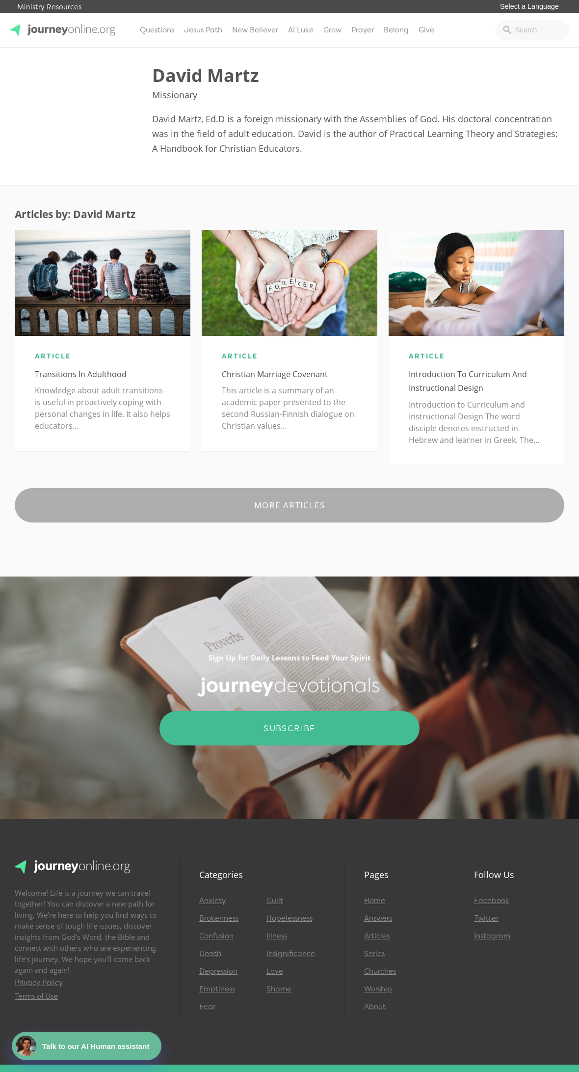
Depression (218, 971)
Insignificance (290, 954)
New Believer (255, 30)
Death (210, 954)
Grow (332, 30)
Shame (278, 989)
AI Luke (301, 30)
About (375, 1007)
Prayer (362, 30)
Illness (276, 936)
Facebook (491, 901)
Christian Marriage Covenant (275, 374)
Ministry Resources (49, 7)
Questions (157, 30)
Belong (396, 30)
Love (274, 971)
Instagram (492, 936)
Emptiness (217, 989)
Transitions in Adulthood (81, 374)
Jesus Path (203, 30)
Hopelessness (289, 918)
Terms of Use (36, 996)
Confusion (216, 936)
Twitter (486, 918)
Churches (380, 971)
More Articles (289, 505)
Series (374, 954)
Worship (378, 989)
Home (374, 901)
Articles (377, 936)
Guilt (274, 901)
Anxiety (212, 901)
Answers (378, 918)
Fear (207, 1007)
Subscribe (289, 728)
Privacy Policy (39, 983)
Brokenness (218, 918)
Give (426, 30)
